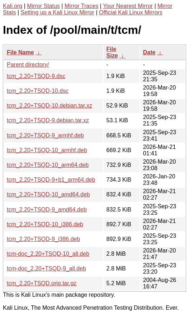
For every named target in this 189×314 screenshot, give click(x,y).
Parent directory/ (28, 65)
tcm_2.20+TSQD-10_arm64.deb (48, 165)
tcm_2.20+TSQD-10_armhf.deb (47, 150)
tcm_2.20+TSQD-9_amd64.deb (47, 209)
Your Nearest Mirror (128, 6)
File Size (112, 52)
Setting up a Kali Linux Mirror (57, 12)
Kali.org (12, 6)
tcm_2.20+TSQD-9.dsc (36, 76)
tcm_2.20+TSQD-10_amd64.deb (48, 194)
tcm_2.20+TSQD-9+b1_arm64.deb (51, 180)
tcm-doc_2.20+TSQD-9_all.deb (46, 268)
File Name (20, 52)
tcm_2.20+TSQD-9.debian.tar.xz (48, 120)
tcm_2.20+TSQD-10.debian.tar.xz (49, 106)
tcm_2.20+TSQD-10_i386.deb (45, 224)
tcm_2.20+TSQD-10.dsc (37, 91)
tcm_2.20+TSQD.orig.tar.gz (41, 283)
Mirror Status (43, 6)
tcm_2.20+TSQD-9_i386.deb (43, 239)
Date (149, 52)
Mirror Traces (81, 6)
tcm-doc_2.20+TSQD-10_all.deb (48, 254)
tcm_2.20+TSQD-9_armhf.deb (45, 135)
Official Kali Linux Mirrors (130, 12)
